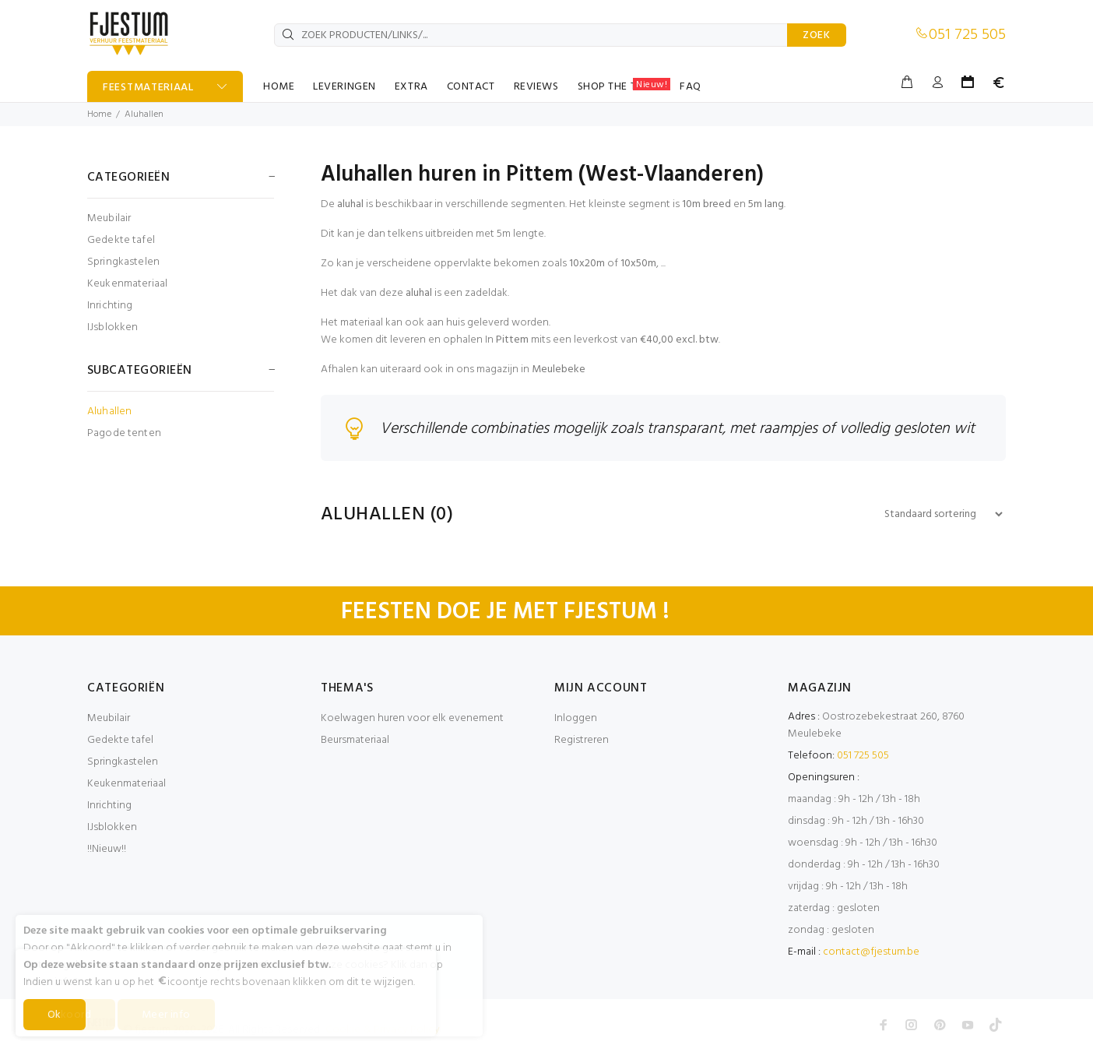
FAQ (690, 87)
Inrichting (109, 306)
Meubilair (109, 218)
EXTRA (411, 87)
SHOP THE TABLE (624, 86)
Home (99, 114)
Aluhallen (144, 114)
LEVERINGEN (344, 87)
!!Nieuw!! (106, 849)
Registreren (581, 740)
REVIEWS (536, 87)
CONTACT (471, 87)
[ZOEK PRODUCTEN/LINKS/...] (531, 35)
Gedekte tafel (121, 240)
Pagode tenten (124, 432)
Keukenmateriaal (127, 284)
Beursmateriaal (355, 740)
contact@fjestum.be (871, 952)
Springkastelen (123, 262)
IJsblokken (112, 326)
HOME (278, 87)
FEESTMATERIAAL (148, 88)
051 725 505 (967, 35)
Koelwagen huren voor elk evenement (412, 718)
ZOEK (817, 35)
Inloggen (575, 718)
